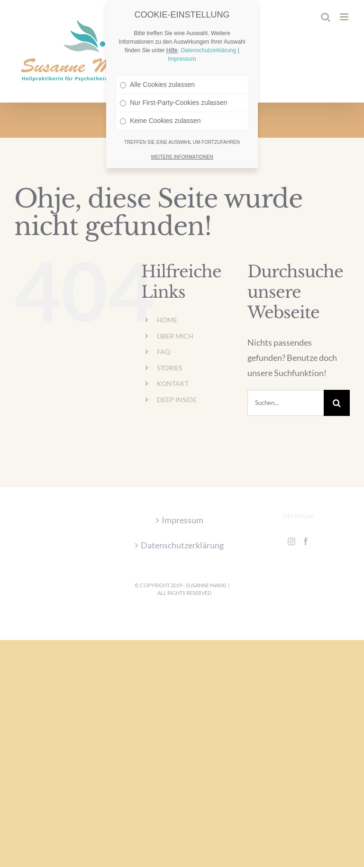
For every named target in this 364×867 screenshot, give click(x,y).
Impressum (182, 520)
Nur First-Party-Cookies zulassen (173, 76)
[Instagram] (291, 541)
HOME (167, 320)
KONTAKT (173, 383)
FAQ (163, 352)
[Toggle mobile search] (325, 17)
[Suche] (337, 403)
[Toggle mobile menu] (345, 17)
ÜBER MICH (175, 336)
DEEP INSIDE (177, 400)
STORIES (169, 368)
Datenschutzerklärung (182, 545)
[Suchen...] (285, 403)
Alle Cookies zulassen (157, 58)
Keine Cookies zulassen (160, 94)
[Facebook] (305, 541)
